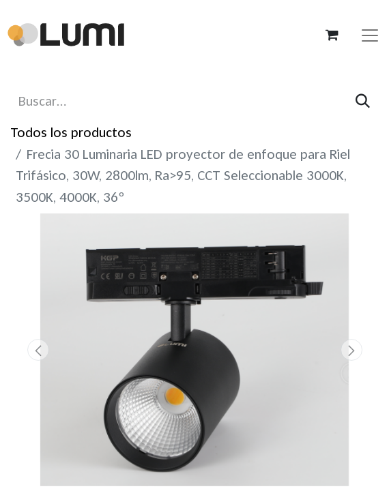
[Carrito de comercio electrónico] (331, 34)
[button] (38, 350)
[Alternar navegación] (370, 35)
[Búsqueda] (363, 101)
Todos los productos (71, 132)
